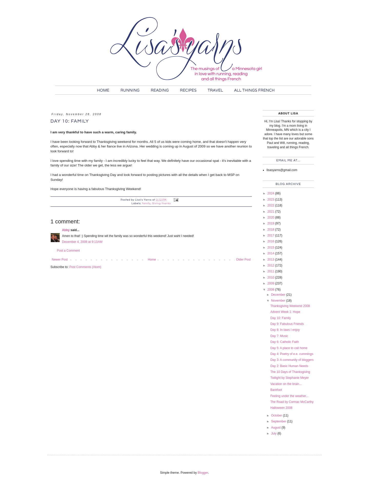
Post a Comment (68, 250)
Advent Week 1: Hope (285, 312)
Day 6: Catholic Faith (284, 342)
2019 (271, 223)
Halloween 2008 (281, 408)
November (278, 300)
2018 (271, 229)
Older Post (243, 259)
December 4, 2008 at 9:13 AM (82, 242)
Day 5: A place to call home (289, 348)
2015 (271, 247)
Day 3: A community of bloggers (292, 360)
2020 (271, 217)
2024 (271, 193)
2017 (271, 235)
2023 (271, 199)
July (274, 433)
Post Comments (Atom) (85, 267)
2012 (271, 265)
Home (152, 259)
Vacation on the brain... (286, 384)
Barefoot (276, 390)
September (279, 421)
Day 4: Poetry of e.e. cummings (291, 354)
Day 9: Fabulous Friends (287, 324)
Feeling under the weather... (289, 396)
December (278, 294)
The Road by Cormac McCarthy (292, 402)
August (276, 427)
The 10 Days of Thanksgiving (290, 372)
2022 (271, 205)
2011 (271, 271)
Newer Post (60, 259)
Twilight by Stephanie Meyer (289, 378)
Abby (66, 230)
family (146, 203)
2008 (271, 289)
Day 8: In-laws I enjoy (285, 330)
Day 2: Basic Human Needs (289, 366)
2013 (271, 259)
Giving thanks (161, 203)
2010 (271, 277)
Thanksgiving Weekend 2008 (290, 306)
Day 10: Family (280, 318)
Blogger (203, 472)
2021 (271, 211)
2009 (271, 283)
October (277, 415)
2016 (271, 241)
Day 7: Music (279, 336)
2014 (271, 253)
